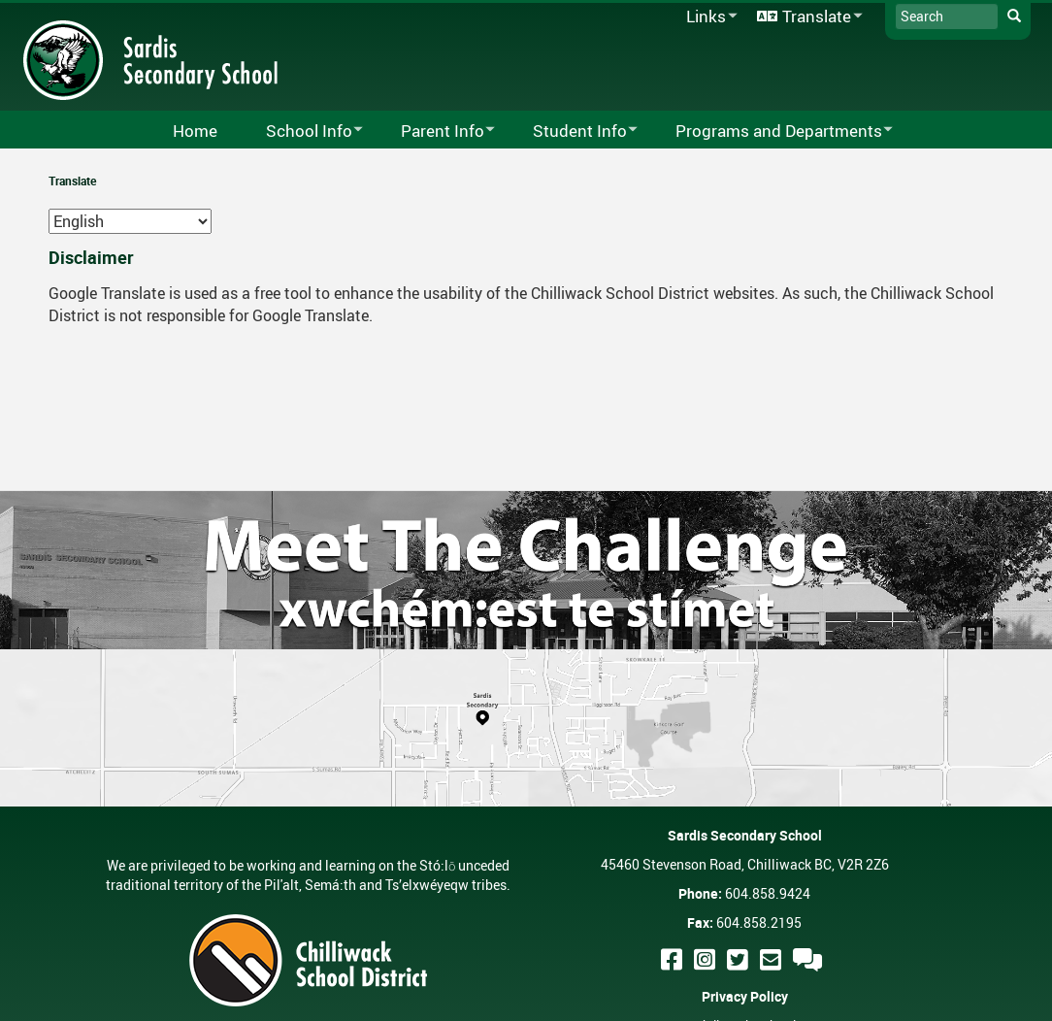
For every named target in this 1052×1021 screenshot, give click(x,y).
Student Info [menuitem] (573, 131)
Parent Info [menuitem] (435, 131)
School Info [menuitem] (302, 131)
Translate (72, 180)
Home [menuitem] (195, 130)
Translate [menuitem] (806, 17)
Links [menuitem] (708, 17)
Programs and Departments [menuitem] (771, 131)
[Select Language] (130, 221)
